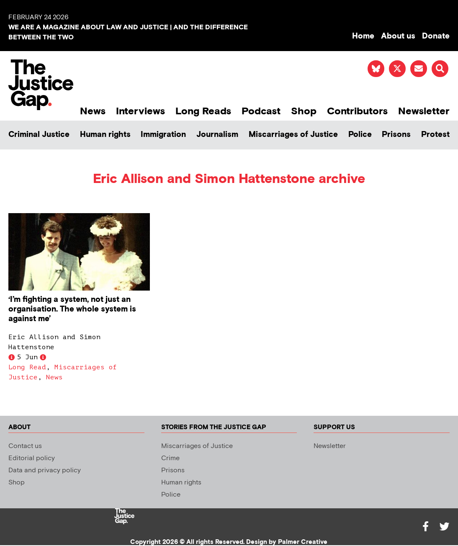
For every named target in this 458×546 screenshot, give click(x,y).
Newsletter (424, 111)
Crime (170, 458)
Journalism (217, 134)
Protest (435, 134)
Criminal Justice (38, 134)
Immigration (163, 134)
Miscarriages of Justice (293, 134)
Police (360, 134)
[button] (440, 68)
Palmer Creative (302, 542)
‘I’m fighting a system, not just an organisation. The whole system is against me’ (72, 309)
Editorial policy (31, 458)
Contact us (25, 446)
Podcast (261, 111)
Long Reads (203, 111)
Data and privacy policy (44, 470)
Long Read (27, 367)
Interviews (140, 111)
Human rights (105, 134)
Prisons (396, 134)
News (92, 111)
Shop (303, 111)
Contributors (357, 111)
